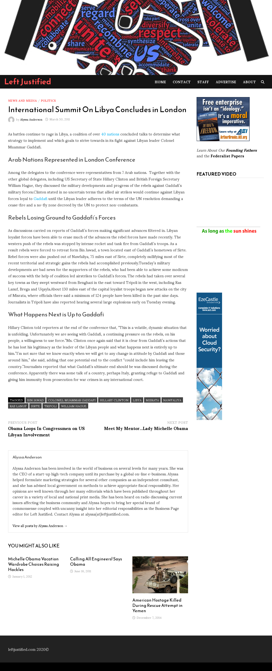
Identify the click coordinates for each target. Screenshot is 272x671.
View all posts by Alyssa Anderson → (40, 525)
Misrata (152, 400)
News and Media (22, 100)
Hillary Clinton (114, 400)
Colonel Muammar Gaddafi (72, 400)
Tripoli (50, 406)
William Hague (73, 406)
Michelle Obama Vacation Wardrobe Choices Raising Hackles (33, 564)
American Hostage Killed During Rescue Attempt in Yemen (157, 605)
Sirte (35, 406)
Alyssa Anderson (31, 119)
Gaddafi (40, 198)
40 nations (110, 133)
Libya (137, 400)
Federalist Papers (227, 155)
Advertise (226, 82)
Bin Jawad (35, 400)
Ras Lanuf (18, 406)
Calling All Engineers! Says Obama (96, 561)
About (249, 82)
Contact (182, 82)
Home (160, 82)
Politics (48, 100)
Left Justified (27, 81)
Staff (203, 82)
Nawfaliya (172, 400)
